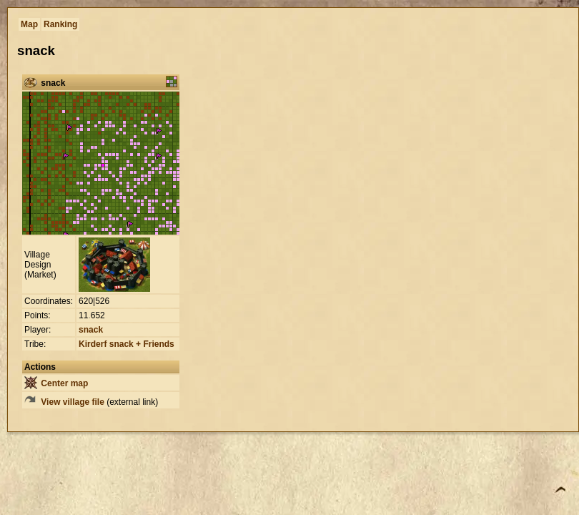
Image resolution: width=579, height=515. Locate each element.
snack (91, 330)
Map (29, 24)
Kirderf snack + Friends (126, 344)
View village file (64, 402)
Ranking (60, 24)
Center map (56, 383)
